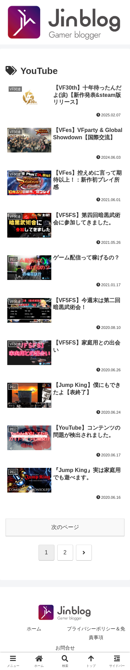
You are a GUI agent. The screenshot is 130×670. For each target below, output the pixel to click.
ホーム (34, 628)
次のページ (65, 527)
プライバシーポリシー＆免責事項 (96, 633)
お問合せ (65, 648)
